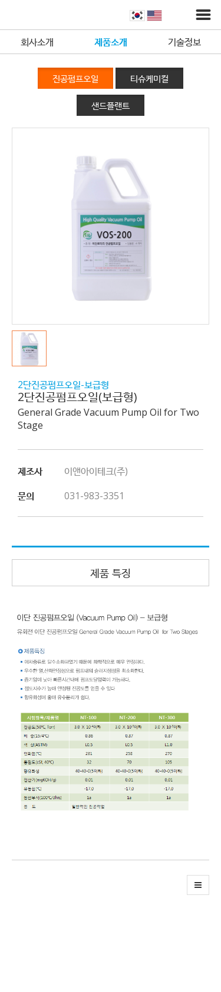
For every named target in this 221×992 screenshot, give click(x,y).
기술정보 (184, 41)
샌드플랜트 (110, 105)
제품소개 (110, 41)
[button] (32, 348)
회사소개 (37, 41)
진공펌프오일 (75, 78)
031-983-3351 (94, 495)
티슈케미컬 (149, 78)
